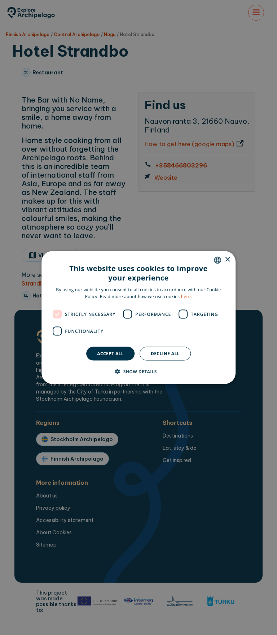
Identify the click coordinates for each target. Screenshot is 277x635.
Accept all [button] (110, 354)
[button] (138, 371)
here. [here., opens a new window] (186, 296)
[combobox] (217, 260)
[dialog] (138, 317)
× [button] (227, 259)
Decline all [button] (165, 354)
